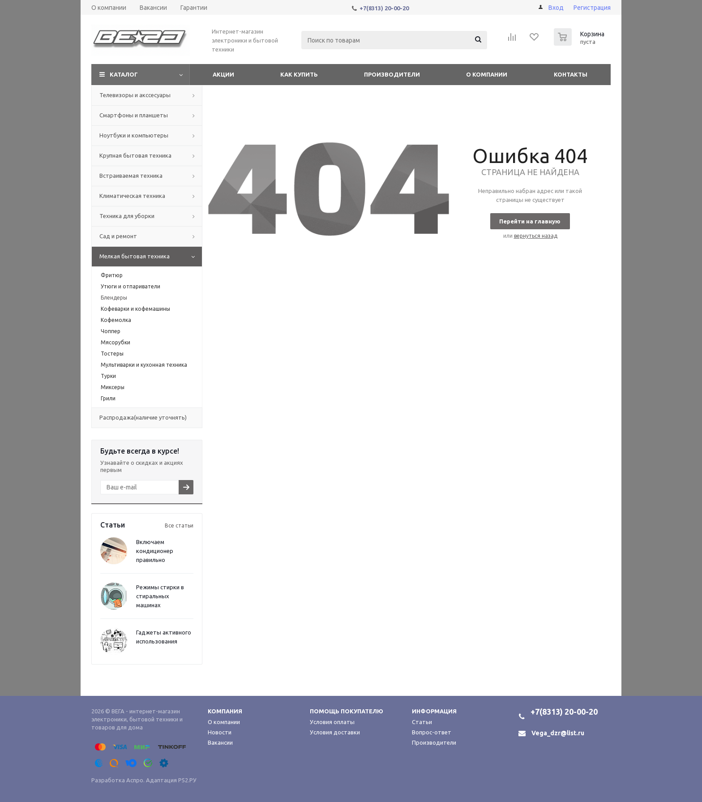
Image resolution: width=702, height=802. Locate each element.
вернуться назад (535, 236)
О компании (486, 74)
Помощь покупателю (346, 711)
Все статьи (179, 525)
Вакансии (220, 742)
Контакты (570, 74)
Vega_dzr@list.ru (557, 733)
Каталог (124, 74)
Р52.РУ (187, 780)
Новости (219, 732)
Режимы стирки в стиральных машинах (160, 596)
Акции (223, 74)
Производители (392, 74)
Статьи (422, 722)
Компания (225, 711)
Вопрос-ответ (431, 732)
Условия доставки (335, 732)
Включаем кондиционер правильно (154, 551)
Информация (434, 711)
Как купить (299, 74)
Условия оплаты (332, 722)
